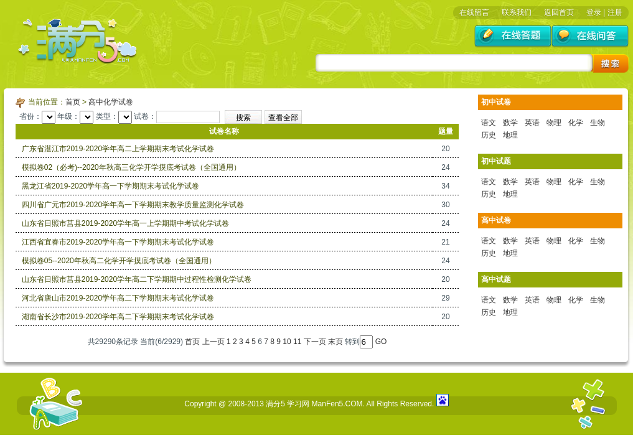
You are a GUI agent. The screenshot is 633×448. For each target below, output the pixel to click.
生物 (597, 122)
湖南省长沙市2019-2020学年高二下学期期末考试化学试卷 (118, 316)
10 (287, 341)
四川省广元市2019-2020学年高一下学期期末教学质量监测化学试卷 (133, 204)
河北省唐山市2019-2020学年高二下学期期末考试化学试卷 (118, 298)
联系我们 (517, 12)
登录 (593, 12)
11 (297, 341)
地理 (510, 135)
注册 (614, 12)
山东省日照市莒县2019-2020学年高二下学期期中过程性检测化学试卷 (136, 279)
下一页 (315, 341)
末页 (335, 341)
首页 (72, 102)
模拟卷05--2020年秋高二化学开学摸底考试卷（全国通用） (119, 260)
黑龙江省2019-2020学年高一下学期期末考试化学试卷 (110, 186)
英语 (532, 122)
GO (381, 341)
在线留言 (474, 12)
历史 (488, 135)
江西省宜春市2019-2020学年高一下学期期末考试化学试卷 (118, 242)
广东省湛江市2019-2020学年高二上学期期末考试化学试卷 (118, 148)
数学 (510, 122)
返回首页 (559, 12)
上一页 (213, 341)
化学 (575, 122)
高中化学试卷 (110, 102)
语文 (488, 122)
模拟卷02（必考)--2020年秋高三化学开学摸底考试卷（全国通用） (131, 167)
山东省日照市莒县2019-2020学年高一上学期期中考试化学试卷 (125, 223)
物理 (553, 122)
